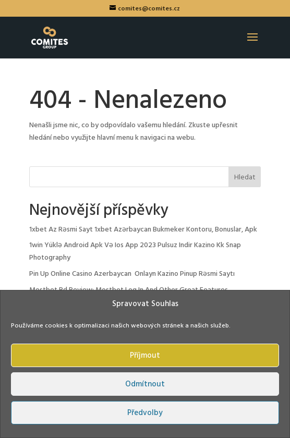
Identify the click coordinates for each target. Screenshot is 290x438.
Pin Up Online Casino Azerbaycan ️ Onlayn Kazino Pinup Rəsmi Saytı (132, 274)
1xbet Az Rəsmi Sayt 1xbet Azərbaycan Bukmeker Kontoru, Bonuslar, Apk (143, 230)
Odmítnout (145, 384)
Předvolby (145, 413)
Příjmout (145, 355)
